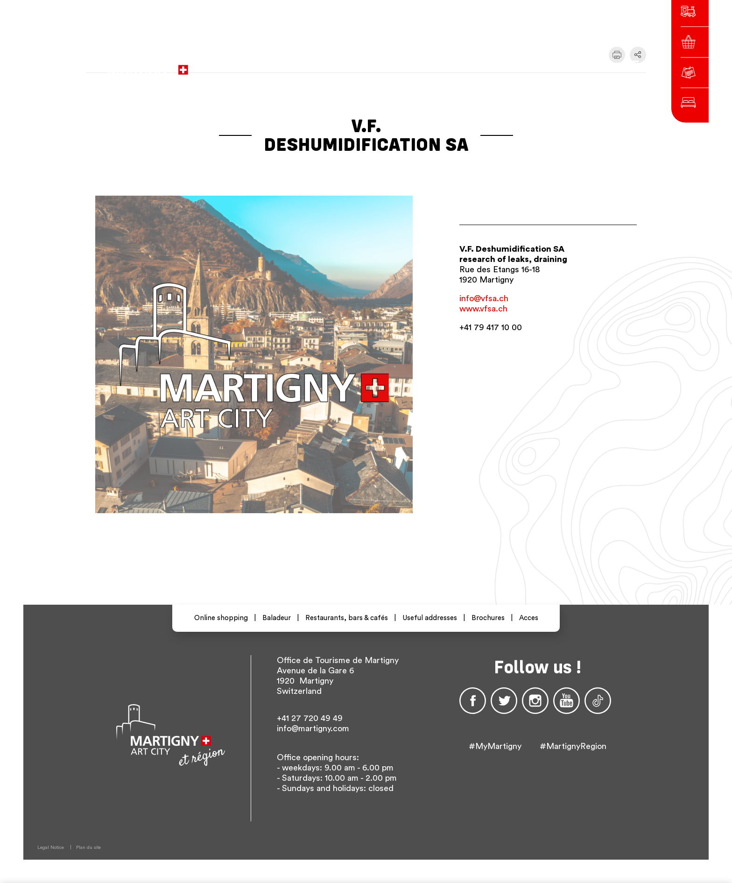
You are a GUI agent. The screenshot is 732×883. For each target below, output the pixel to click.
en (530, 65)
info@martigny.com (313, 728)
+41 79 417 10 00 (490, 327)
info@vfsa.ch (483, 298)
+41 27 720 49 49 (310, 718)
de (513, 65)
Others (556, 65)
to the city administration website (328, 65)
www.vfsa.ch (483, 308)
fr (497, 65)
